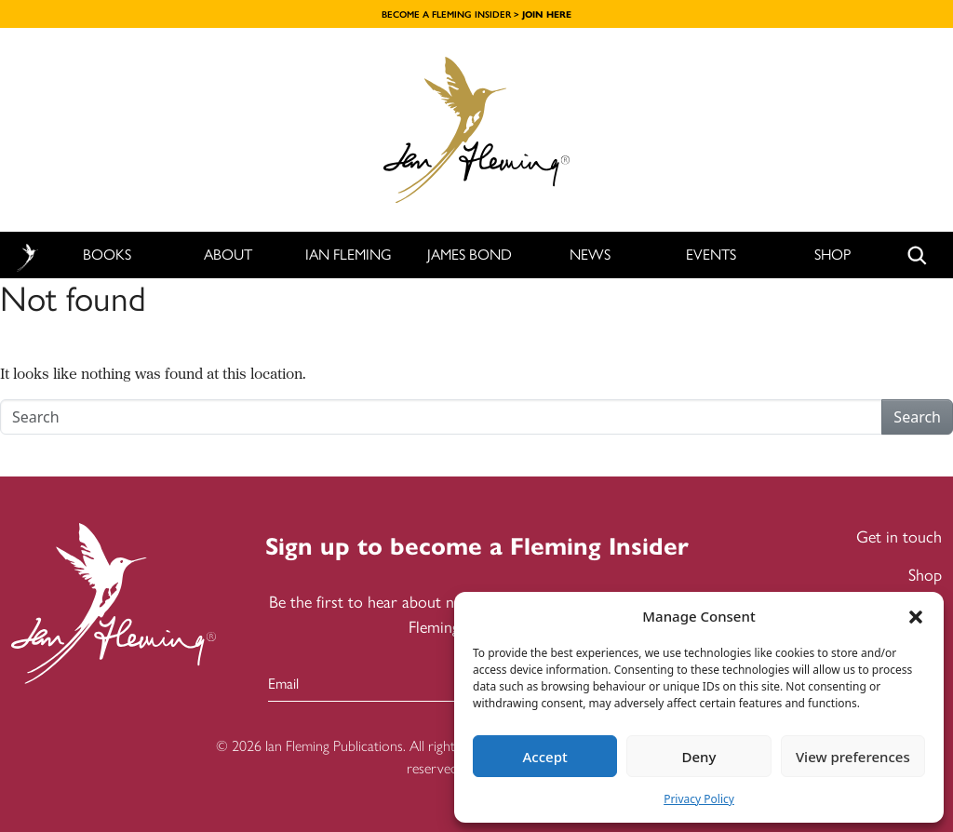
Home (27, 255)
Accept (545, 756)
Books (107, 254)
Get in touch (899, 537)
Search (917, 417)
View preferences (853, 756)
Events (711, 254)
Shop (832, 254)
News (590, 254)
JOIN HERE (546, 14)
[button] (915, 616)
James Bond (469, 254)
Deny (699, 756)
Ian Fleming (348, 254)
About (228, 254)
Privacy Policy (699, 799)
